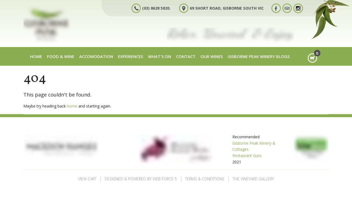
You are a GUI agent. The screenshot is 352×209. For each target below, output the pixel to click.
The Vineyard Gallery (253, 179)
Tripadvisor (289, 8)
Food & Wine (60, 56)
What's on (159, 56)
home (72, 106)
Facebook (278, 8)
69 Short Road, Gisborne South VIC (227, 8)
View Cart (87, 179)
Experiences (130, 56)
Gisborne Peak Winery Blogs (259, 56)
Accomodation (96, 56)
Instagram (300, 8)
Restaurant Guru (247, 155)
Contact (186, 56)
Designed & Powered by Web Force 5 (141, 179)
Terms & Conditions (204, 179)
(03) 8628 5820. (156, 8)
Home (36, 56)
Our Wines (211, 56)
